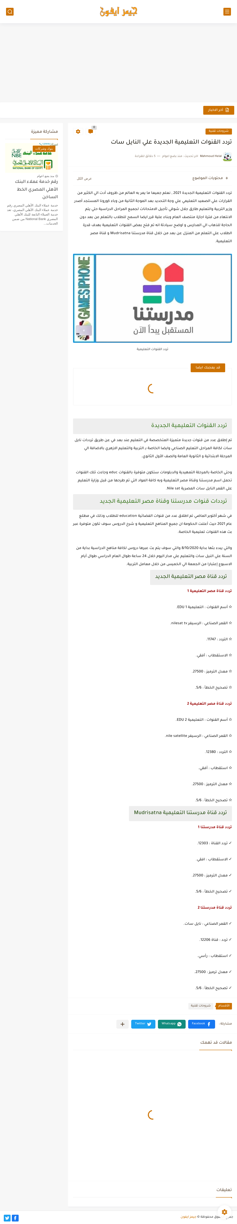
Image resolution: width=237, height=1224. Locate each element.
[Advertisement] (118, 63)
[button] (201, 1024)
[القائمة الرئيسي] (227, 12)
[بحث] (10, 12)
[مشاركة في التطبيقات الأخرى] (122, 1024)
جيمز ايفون (188, 1217)
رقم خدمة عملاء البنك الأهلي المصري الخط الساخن (36, 190)
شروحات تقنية (219, 131)
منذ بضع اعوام (45, 176)
